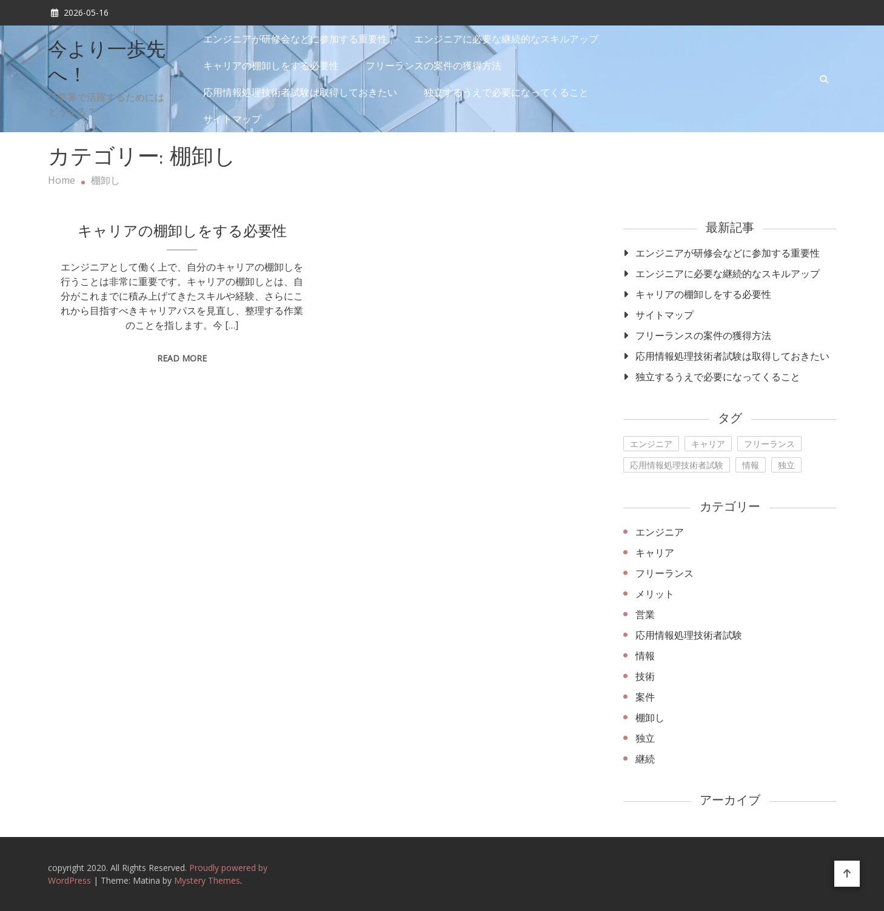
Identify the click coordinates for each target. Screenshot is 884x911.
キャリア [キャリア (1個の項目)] (708, 443)
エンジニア (659, 532)
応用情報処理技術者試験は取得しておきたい (300, 92)
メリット (654, 593)
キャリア (654, 552)
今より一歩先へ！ (107, 63)
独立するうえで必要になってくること (506, 92)
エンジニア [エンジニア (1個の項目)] (651, 443)
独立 (645, 738)
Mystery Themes (207, 880)
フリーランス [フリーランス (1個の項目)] (769, 443)
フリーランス (664, 573)
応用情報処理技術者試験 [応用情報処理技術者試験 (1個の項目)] (676, 465)
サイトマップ (232, 119)
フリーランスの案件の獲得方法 (433, 65)
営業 (645, 614)
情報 (645, 655)
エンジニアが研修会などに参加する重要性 (295, 38)
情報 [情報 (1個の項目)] (750, 465)
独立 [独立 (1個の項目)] (786, 465)
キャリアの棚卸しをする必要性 (271, 65)
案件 (645, 697)
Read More (182, 358)
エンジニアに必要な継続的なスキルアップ (506, 38)
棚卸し (650, 717)
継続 (645, 758)
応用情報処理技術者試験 (688, 635)
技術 (645, 676)
